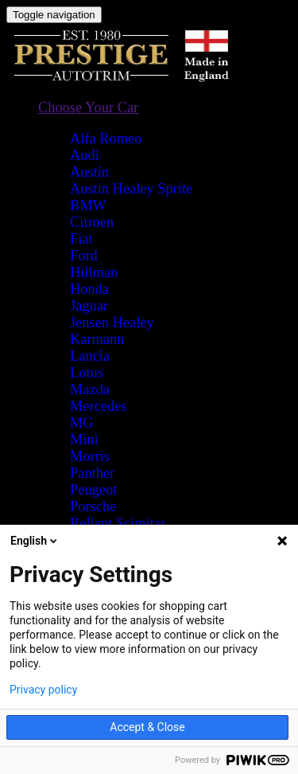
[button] (88, 108)
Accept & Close (147, 727)
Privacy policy (43, 689)
